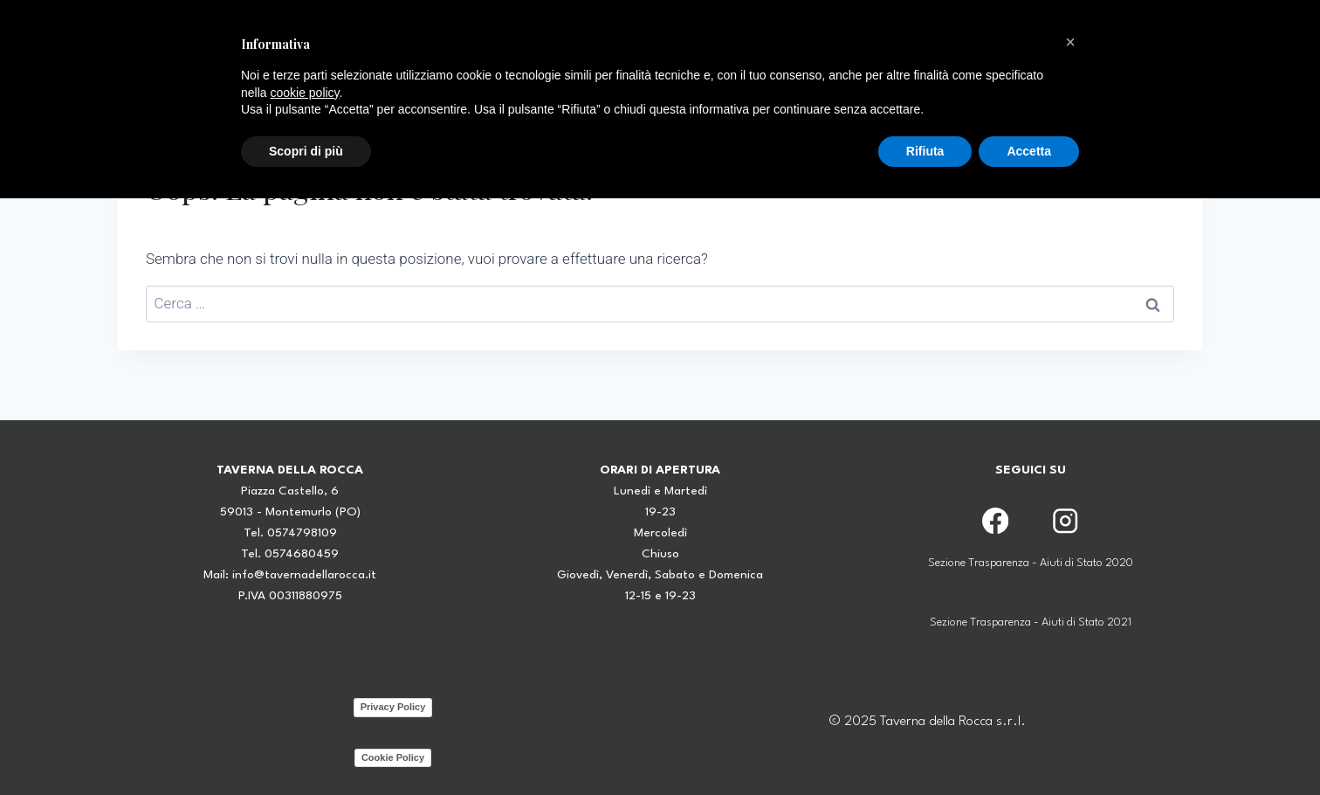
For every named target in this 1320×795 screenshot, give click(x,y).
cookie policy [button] (304, 93)
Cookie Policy (392, 757)
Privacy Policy (393, 707)
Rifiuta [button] (925, 151)
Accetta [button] (1029, 151)
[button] (1070, 42)
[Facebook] (995, 520)
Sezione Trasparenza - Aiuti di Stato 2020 (1030, 563)
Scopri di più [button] (306, 151)
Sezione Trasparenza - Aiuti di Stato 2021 (1030, 622)
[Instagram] (1064, 520)
